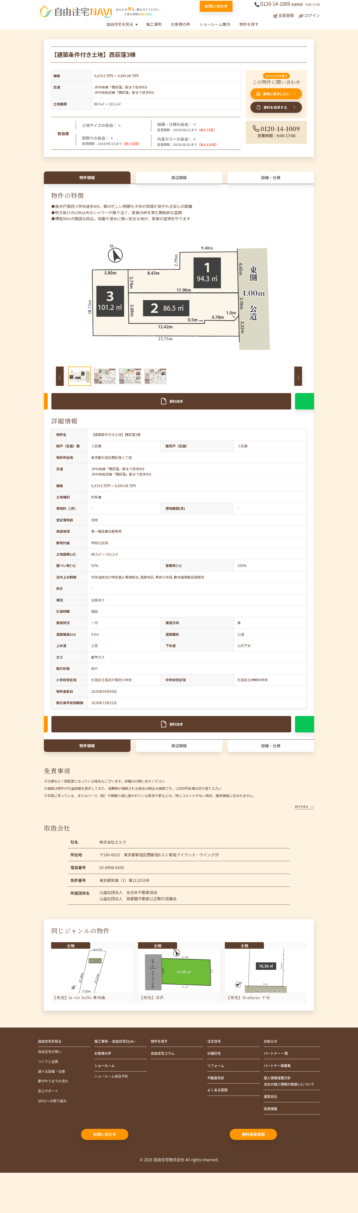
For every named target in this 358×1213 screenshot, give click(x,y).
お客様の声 (180, 24)
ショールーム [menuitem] (105, 1095)
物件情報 (87, 181)
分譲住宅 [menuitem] (215, 1082)
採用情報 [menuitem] (271, 1149)
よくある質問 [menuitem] (218, 1121)
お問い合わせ (216, 6)
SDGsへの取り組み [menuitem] (54, 1133)
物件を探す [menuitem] (160, 1069)
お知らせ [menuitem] (271, 1069)
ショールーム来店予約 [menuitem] (113, 1106)
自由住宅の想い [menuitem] (51, 1080)
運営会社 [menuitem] (271, 1136)
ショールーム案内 (214, 24)
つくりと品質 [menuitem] (49, 1091)
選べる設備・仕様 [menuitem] (53, 1102)
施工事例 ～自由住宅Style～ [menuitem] (118, 1069)
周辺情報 (179, 181)
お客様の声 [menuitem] (104, 1082)
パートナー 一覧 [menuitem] (278, 1082)
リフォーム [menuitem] (217, 1095)
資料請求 (147, 412)
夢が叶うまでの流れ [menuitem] (55, 1112)
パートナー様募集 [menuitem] (279, 1095)
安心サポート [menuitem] (49, 1123)
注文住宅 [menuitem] (215, 1069)
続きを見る (304, 834)
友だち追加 (210, 411)
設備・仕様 (271, 181)
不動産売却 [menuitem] (217, 1108)
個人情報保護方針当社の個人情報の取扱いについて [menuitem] (291, 1115)
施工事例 (154, 24)
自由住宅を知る (119, 24)
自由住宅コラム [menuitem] (164, 1082)
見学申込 (85, 412)
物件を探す (249, 24)
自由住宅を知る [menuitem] (51, 1069)
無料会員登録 (253, 1174)
